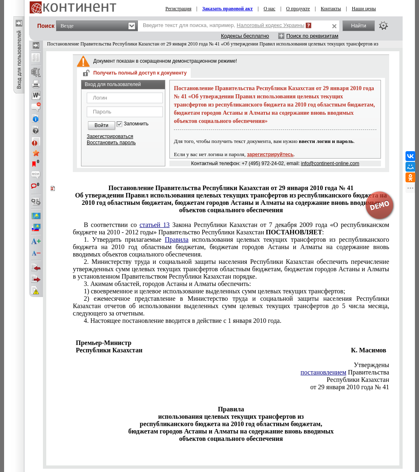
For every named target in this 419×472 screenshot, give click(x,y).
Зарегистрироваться (110, 136)
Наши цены (364, 8)
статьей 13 (155, 224)
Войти (101, 125)
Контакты (331, 8)
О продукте (298, 8)
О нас (269, 8)
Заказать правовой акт (227, 8)
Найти (358, 26)
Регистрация (178, 8)
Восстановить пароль (111, 142)
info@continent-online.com (330, 163)
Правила (177, 239)
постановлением (324, 372)
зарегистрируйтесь (270, 154)
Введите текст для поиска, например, (223, 25)
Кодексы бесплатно (245, 36)
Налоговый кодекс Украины (271, 25)
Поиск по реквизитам (312, 36)
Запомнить (136, 124)
